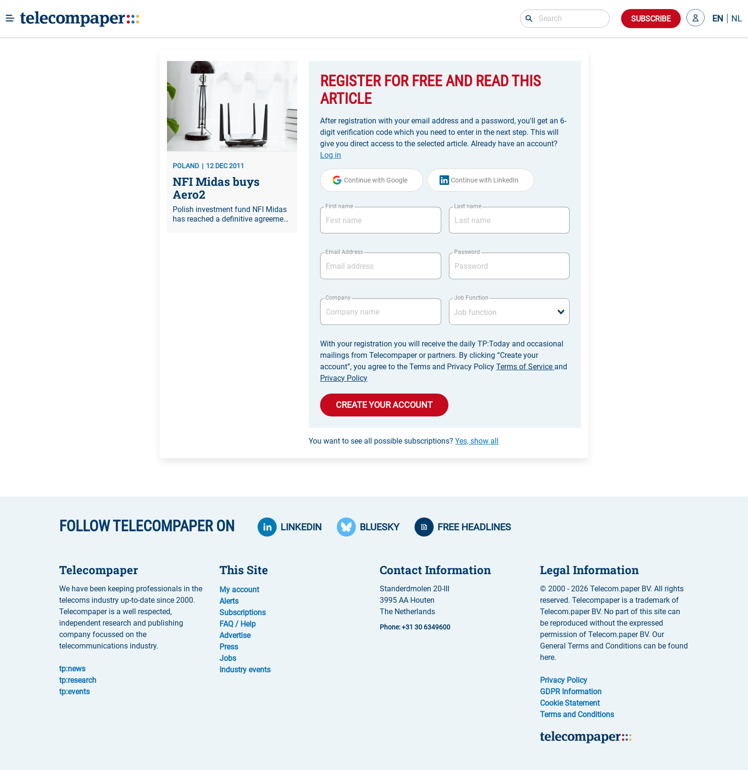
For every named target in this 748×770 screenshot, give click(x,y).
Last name (467, 206)
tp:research (77, 680)
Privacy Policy (343, 378)
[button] (695, 18)
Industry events (244, 669)
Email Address (344, 252)
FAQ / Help (237, 623)
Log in (330, 155)
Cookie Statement (570, 703)
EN (717, 18)
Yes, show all (477, 441)
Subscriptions (242, 612)
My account (239, 589)
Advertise (234, 635)
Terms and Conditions (577, 714)
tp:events (74, 691)
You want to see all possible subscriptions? (404, 441)
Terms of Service (525, 366)
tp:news (72, 668)
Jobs (227, 658)
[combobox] (509, 311)
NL (736, 18)
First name (339, 206)
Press (228, 646)
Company (338, 297)
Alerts (229, 601)
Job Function (471, 297)
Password (467, 252)
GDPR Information (571, 691)
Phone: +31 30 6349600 (415, 627)
